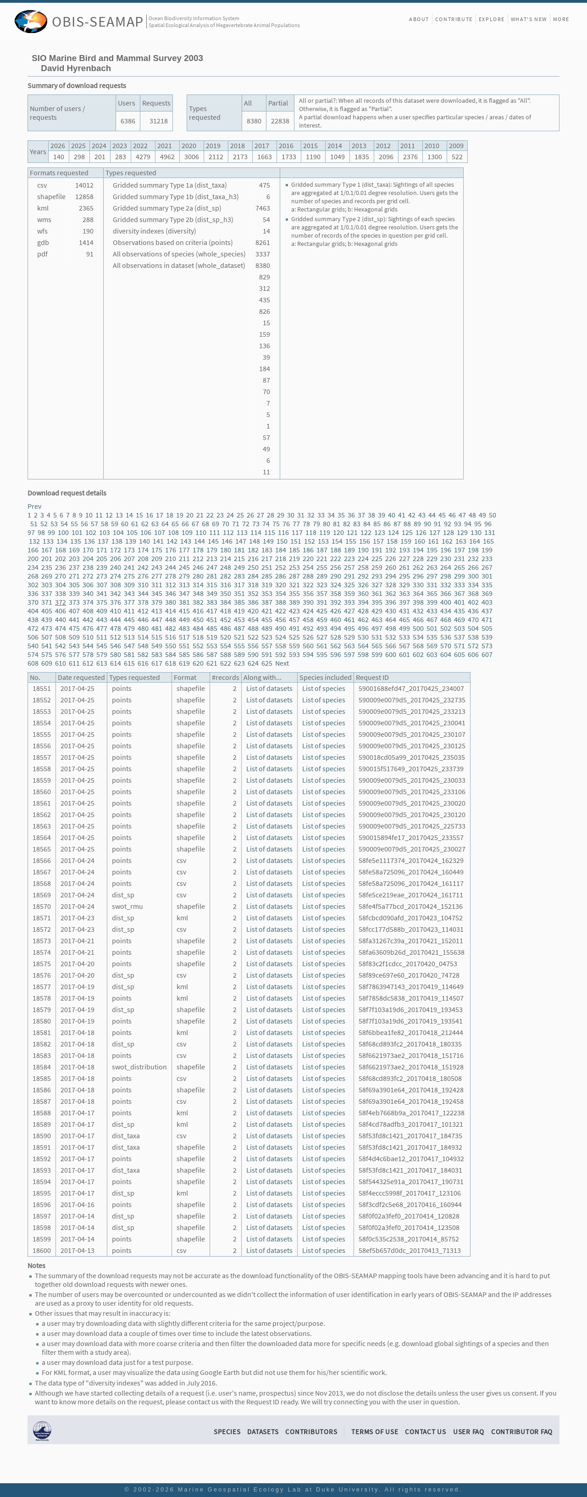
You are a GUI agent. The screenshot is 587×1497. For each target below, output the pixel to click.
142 (171, 541)
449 (184, 619)
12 (109, 515)
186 (308, 549)
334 (473, 584)
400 (445, 602)
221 (321, 558)
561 (321, 645)
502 (445, 628)
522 (253, 637)
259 (376, 567)
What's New (529, 19)
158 (392, 541)
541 (46, 645)
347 (184, 593)
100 (63, 532)
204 (88, 558)
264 (445, 567)
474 (60, 628)
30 (290, 515)
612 (88, 663)
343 (129, 593)
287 (294, 576)
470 (473, 619)
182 (253, 549)
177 (184, 549)
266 (473, 567)
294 (390, 576)
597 (349, 654)
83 (356, 523)
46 (452, 515)
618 (170, 663)
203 (74, 558)
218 (280, 558)
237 (74, 567)
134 (61, 541)
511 (101, 637)
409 (101, 611)
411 (129, 611)
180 (225, 549)
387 (266, 602)
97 (31, 532)
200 (33, 558)
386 (253, 602)
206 (115, 558)
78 (306, 523)
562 (335, 645)
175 (156, 549)
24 (230, 515)
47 (462, 515)
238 (88, 567)
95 (478, 523)
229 (431, 558)
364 (418, 593)
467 (431, 619)
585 (184, 654)
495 (349, 628)
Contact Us (425, 1431)
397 (404, 602)
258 (363, 567)
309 (129, 584)
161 (433, 541)
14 (129, 515)
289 (321, 576)
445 (129, 619)
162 (447, 541)
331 (431, 584)
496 (363, 628)
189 (349, 549)
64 (165, 523)
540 (33, 645)
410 (115, 611)
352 (253, 593)
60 (124, 523)
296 (418, 576)
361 (376, 593)
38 (371, 515)
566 (390, 645)
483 (184, 628)
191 (376, 549)
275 (129, 576)
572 (473, 645)
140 (144, 541)
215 (239, 558)
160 (419, 541)
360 (363, 593)
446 (143, 619)
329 (404, 584)
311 (156, 584)
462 (363, 619)
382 (198, 602)
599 (376, 654)
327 (376, 584)
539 (487, 637)
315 (211, 584)
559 (294, 645)
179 (211, 549)
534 (418, 637)
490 (280, 628)
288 (308, 576)
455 (266, 619)
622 (225, 663)
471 (487, 619)
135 (75, 541)
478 (115, 628)
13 (119, 515)
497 (376, 628)
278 (170, 576)
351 (239, 593)
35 (341, 515)
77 (296, 523)
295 (404, 576)
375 (101, 602)
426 (335, 611)
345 (156, 593)
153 (323, 541)
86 (387, 523)
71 (235, 523)
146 (227, 541)
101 (77, 532)
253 (294, 567)
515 (156, 637)
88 (407, 523)
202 (60, 558)
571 (459, 645)
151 (295, 541)
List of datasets (269, 688)
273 (101, 576)
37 (361, 515)
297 (431, 576)
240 (115, 567)
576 (60, 654)
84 (367, 523)
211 (184, 558)
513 (129, 637)
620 (198, 663)
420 (253, 611)
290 (335, 576)
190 (363, 549)
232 (473, 558)
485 (211, 628)
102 (90, 532)
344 (143, 593)
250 (253, 567)
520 (225, 637)
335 (487, 584)
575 (46, 654)
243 (156, 567)
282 (225, 576)
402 (473, 602)
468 (445, 619)
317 (239, 584)
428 (363, 611)
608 (33, 663)
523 (266, 637)
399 (431, 602)
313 (184, 584)
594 (308, 654)
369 (487, 593)
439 (46, 619)
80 (326, 523)
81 (336, 523)
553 (211, 645)
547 (129, 645)
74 (266, 523)
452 (225, 619)
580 (115, 654)
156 (364, 541)
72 (245, 523)
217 (266, 558)
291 (349, 576)
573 (487, 645)
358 (335, 593)
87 (397, 523)
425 (321, 611)
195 (431, 549)
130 (476, 532)
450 (198, 619)
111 (214, 532)
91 (437, 523)
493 (321, 628)
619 (184, 663)
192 (390, 549)
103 (104, 532)
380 (170, 602)
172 (115, 549)
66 (185, 523)
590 (253, 654)
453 (239, 619)
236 (60, 567)
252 (280, 567)
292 (363, 576)
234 (33, 567)
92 (447, 523)
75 (276, 523)
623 (239, 663)
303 (46, 584)
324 (335, 584)
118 (310, 532)
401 (459, 602)
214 (225, 558)
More (561, 19)
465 (404, 619)
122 (365, 532)
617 (156, 663)
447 (156, 619)
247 (211, 567)
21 (200, 515)
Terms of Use (374, 1431)
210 (170, 558)
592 (280, 654)
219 (294, 558)
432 (418, 611)
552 (198, 645)
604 (445, 654)
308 (115, 584)
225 (376, 558)
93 (457, 523)
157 (378, 541)
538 (473, 637)
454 (253, 619)
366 (445, 593)
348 (198, 593)
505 (487, 628)
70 (225, 523)
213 (211, 558)
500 (418, 628)
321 (294, 584)
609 (46, 663)
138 (116, 541)
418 (225, 611)
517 (184, 637)
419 (239, 611)
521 (239, 637)
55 (74, 523)
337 (46, 593)
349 (211, 593)
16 (149, 515)
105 (132, 532)
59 (114, 523)
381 (184, 602)
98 (41, 532)
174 (143, 549)
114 (255, 532)
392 (335, 602)
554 (225, 645)
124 (393, 532)
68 (205, 523)
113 (242, 532)
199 (487, 549)
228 (418, 558)
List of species (323, 688)
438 (33, 619)
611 (74, 663)
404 (33, 611)
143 (185, 541)
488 (253, 628)
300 (473, 576)
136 (89, 541)
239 (101, 567)
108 (173, 532)
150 (282, 541)
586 (198, 654)
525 (294, 637)
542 (60, 645)
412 (143, 611)
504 (473, 628)
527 (321, 637)
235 (46, 567)
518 (198, 637)
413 (156, 611)
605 (459, 654)
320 (280, 584)
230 (445, 558)
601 (404, 654)
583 (156, 654)
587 (211, 654)
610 (60, 663)
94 (467, 523)
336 (33, 593)
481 (156, 628)
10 (89, 515)
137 (103, 541)
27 (260, 515)
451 (211, 619)
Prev (34, 506)
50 (492, 515)
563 (349, 645)
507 (46, 637)
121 (352, 532)
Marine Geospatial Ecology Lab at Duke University (278, 1489)
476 (88, 628)
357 (321, 593)
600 (390, 654)
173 (129, 549)
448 (170, 619)
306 (88, 584)
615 (129, 663)
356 (308, 593)
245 (184, 567)
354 (280, 593)
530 (363, 637)
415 (184, 611)
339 (74, 593)
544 (88, 645)
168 (60, 549)
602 (418, 654)
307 (101, 584)
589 (239, 654)
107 (159, 532)
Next (282, 663)
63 (155, 523)
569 (431, 645)
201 (46, 558)
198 (473, 549)
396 (390, 602)
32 (311, 515)
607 (487, 654)
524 (280, 637)
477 (101, 628)
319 (266, 584)
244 (170, 567)
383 (211, 602)
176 (170, 549)
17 (159, 515)
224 (363, 558)
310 (143, 584)
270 (60, 576)
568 (418, 645)
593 (294, 654)
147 (240, 541)
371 (46, 602)
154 (337, 541)
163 (460, 541)
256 (335, 567)
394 (363, 602)
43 (422, 515)
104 (118, 532)
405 (46, 611)
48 (472, 515)
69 (215, 523)
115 (269, 532)
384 (225, 602)
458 (308, 619)
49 (482, 515)
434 (445, 611)
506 (33, 637)
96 (488, 523)
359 (349, 593)
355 (294, 593)
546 (115, 645)
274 (115, 576)
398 (418, 602)
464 (390, 619)
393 (349, 602)
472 (33, 628)
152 (309, 541)
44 (432, 515)
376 (115, 602)
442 (88, 619)
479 (129, 628)
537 (459, 637)
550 (170, 645)
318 (253, 584)
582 (143, 654)
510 (88, 637)
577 (74, 654)
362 (390, 593)
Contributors (311, 1431)
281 (211, 576)
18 (169, 515)
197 (459, 549)
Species (227, 1431)
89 (417, 523)
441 (74, 619)
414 (170, 611)
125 (407, 532)
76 (286, 523)
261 (404, 567)
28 (270, 515)
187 (321, 549)
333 (459, 584)
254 (308, 567)
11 (99, 515)
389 (294, 602)
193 (404, 549)
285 (266, 576)
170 (88, 549)
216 (253, 558)
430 (390, 611)
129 (462, 532)
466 (418, 619)
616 (143, 663)
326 (363, 584)
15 (139, 515)
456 (280, 619)
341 (101, 593)
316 (225, 584)
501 (431, 628)
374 (88, 602)
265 (459, 567)
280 (198, 576)
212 (198, 558)
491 (294, 628)
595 (321, 654)
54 (64, 523)
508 (60, 637)
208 (143, 558)
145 (213, 541)
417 (211, 611)
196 (445, 549)
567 (404, 645)
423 (294, 611)
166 (33, 549)
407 (74, 611)
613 (101, 663)
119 (324, 532)
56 (84, 523)
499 (404, 628)
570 (445, 645)
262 (418, 567)
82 (346, 523)
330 (418, 584)
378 (143, 602)
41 (401, 515)
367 (459, 593)
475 (74, 628)
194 (418, 549)
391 (321, 602)
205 (101, 558)
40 (391, 515)
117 (297, 532)
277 (156, 576)
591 (266, 654)
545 (101, 645)
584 (170, 654)
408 (88, 611)
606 (473, 654)
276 (143, 576)
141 (158, 541)
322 (308, 584)
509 (74, 637)
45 (442, 515)
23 (220, 515)
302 (33, 584)
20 (190, 515)
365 (431, 593)
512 (115, 637)
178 (198, 549)
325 (349, 584)
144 (199, 541)
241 (129, 567)
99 (51, 532)
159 (405, 541)
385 (239, 602)
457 (294, 619)
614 (115, 663)
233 (487, 558)
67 (195, 523)
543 (74, 645)
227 (404, 558)
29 (280, 515)
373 (74, 602)
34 (331, 515)
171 (101, 549)
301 (487, 576)
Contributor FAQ (522, 1431)
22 (210, 515)
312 (170, 584)
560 (308, 645)
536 (445, 637)
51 (34, 523)
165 (488, 541)
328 (390, 584)
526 (308, 637)
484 (198, 628)
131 (489, 532)
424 (308, 611)
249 (239, 567)
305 (74, 584)
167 (46, 549)
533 (404, 637)
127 (434, 532)
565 (376, 645)
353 (266, 593)
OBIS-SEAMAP (98, 21)
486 (225, 628)
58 (104, 523)
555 (239, 645)
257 (349, 567)
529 (349, 637)
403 (487, 602)
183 (266, 549)
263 (431, 567)
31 (301, 515)
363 (404, 593)
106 (145, 532)
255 (321, 567)
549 (156, 645)
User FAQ (468, 1431)
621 (211, 663)
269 (46, 576)
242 (143, 567)
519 (211, 637)
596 (335, 654)
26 (250, 515)
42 (411, 515)
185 (294, 549)
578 (88, 654)
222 (335, 558)
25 (240, 515)
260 (390, 567)
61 (134, 523)
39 (381, 515)
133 (48, 541)
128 (448, 532)
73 (256, 523)
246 (198, 567)
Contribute (454, 19)
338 (60, 593)
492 (308, 628)
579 (101, 654)
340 (88, 593)
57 (94, 523)
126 (420, 532)
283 (239, 576)
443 (101, 619)
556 (253, 645)
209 (156, 558)
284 (253, 576)
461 (349, 619)
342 (115, 593)
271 (74, 576)
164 (474, 541)
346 (170, 593)
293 (376, 576)
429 (376, 611)
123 (379, 532)
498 (390, 628)
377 (129, 602)
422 (280, 611)
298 (445, 576)
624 (253, 663)
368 (473, 593)
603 (431, 654)
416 (198, 611)
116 (283, 532)
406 (60, 611)
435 (459, 611)
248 (225, 567)
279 (184, 576)
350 (225, 593)
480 (143, 628)
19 (179, 515)
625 (266, 663)
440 (60, 619)
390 (308, 602)
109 (187, 532)
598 (363, 654)
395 (376, 602)
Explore (492, 19)
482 (170, 628)
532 (390, 637)
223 (349, 558)
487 (239, 628)
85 (377, 523)
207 (129, 558)
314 (198, 584)
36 (351, 515)
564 (363, 645)
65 (175, 523)
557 (266, 645)
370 (33, 602)
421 (266, 611)
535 (431, 637)
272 (88, 576)
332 (445, 584)
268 (33, 576)
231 (459, 558)
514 (143, 637)
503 (459, 628)
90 (427, 523)
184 (280, 549)
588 (225, 654)
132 (34, 541)
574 (33, 654)
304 (60, 584)
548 (143, 645)
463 (376, 619)
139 (130, 541)
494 (335, 628)
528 (335, 637)
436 (473, 611)
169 (74, 549)
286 (280, 576)
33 (321, 515)
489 (266, 628)
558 (280, 645)
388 (280, 602)
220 (308, 558)
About (419, 19)
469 (459, 619)
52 (44, 523)
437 (487, 611)
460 (335, 619)
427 (349, 611)
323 (321, 584)
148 (254, 541)
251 (266, 567)
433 (431, 611)
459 (321, 619)
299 (459, 576)
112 (228, 532)
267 (487, 567)
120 (338, 532)
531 (376, 637)
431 (404, 611)
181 (239, 549)
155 (350, 541)
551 (184, 645)
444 (115, 619)
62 (145, 523)
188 (335, 549)
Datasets (262, 1431)
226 (390, 558)
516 (170, 637)
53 (54, 523)
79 (316, 523)
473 (46, 628)
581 (129, 654)
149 (268, 541)
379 (156, 602)
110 (200, 532)
